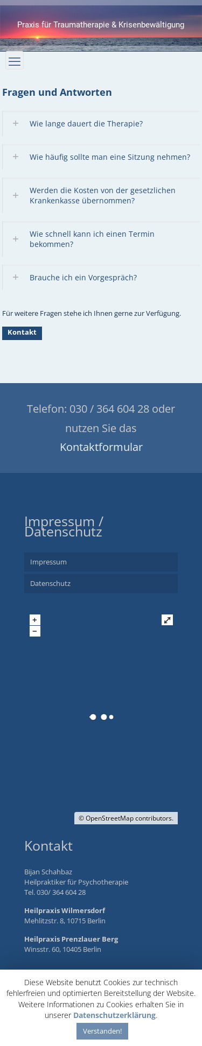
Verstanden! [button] (102, 1031)
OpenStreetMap (110, 818)
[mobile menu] (14, 60)
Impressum (48, 562)
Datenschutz (50, 583)
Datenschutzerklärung (114, 1015)
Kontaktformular (101, 447)
